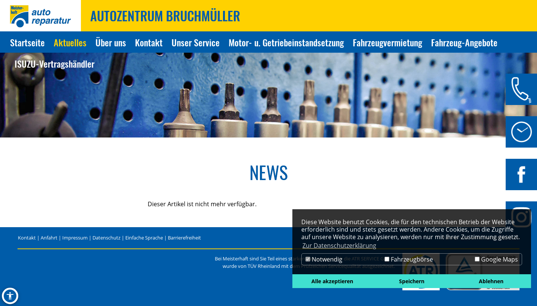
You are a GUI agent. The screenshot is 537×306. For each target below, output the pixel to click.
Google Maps (496, 259)
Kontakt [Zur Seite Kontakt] (149, 42)
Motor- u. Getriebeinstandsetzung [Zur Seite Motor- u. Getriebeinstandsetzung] (286, 42)
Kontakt (27, 237)
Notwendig (323, 259)
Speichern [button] (411, 281)
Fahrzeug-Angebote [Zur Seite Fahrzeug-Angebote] (464, 42)
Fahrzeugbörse (408, 259)
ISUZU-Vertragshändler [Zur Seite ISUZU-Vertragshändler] (54, 63)
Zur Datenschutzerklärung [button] (339, 245)
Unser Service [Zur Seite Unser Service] (196, 42)
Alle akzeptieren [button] (332, 281)
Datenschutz (106, 237)
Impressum (75, 237)
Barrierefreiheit (184, 237)
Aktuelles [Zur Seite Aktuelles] (70, 42)
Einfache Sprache (144, 237)
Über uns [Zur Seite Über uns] (110, 42)
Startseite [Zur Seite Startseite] (27, 42)
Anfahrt (49, 237)
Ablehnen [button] (491, 281)
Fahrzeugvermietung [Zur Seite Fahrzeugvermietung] (387, 42)
